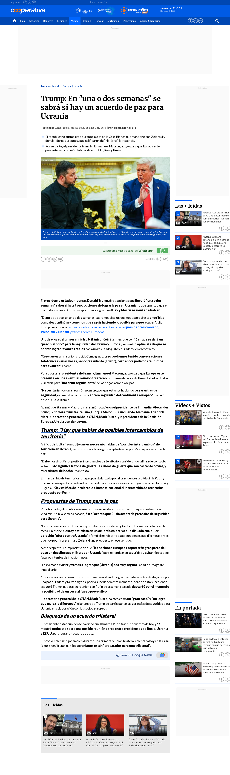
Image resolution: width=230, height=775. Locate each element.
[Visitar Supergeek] (200, 24)
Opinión (86, 21)
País (22, 21)
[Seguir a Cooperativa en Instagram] (34, 2)
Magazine (34, 21)
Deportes (48, 21)
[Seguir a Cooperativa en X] (29, 2)
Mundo (75, 21)
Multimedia (113, 21)
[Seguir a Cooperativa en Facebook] (25, 2)
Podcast (99, 21)
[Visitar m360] (195, 24)
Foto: (46, 160)
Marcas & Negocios (150, 21)
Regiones (62, 21)
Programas (129, 21)
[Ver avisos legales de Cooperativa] (190, 24)
